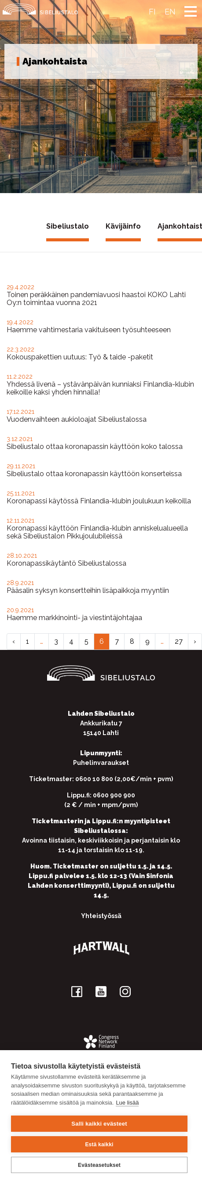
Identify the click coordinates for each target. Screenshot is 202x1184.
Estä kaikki (99, 1144)
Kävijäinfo (123, 226)
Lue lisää (127, 1102)
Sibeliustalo (67, 226)
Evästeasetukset (99, 1165)
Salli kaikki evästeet (99, 1123)
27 (179, 641)
